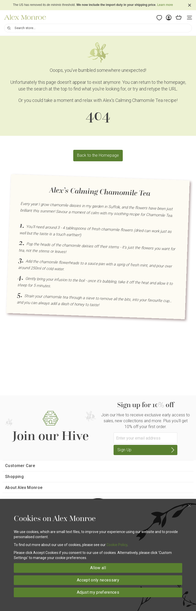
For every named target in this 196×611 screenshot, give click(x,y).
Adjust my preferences (98, 592)
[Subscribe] (145, 450)
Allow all (98, 567)
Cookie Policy (116, 545)
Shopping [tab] (14, 476)
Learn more (165, 5)
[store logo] (25, 17)
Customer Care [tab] (20, 465)
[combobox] (98, 28)
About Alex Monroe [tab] (24, 487)
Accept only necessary (98, 580)
